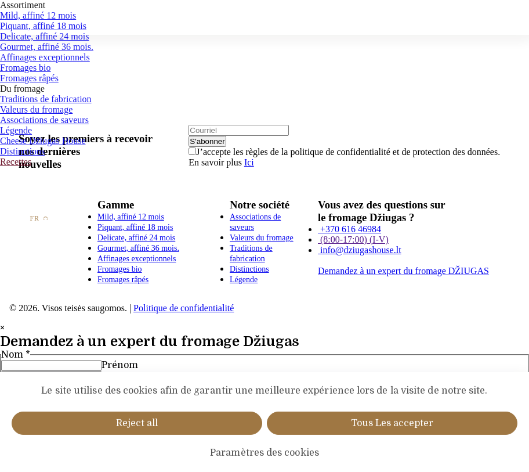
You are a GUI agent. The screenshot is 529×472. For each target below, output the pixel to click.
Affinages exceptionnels (45, 57)
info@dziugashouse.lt (359, 250)
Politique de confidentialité (183, 308)
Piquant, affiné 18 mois (43, 26)
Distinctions (22, 151)
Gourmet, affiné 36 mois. (46, 47)
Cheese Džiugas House (43, 141)
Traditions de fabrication (46, 99)
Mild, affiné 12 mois (38, 15)
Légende (16, 130)
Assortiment (22, 5)
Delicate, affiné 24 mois (44, 36)
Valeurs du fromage (36, 109)
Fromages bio (25, 68)
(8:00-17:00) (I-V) (353, 239)
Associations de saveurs (44, 120)
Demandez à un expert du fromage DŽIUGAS (403, 271)
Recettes (15, 162)
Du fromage (22, 88)
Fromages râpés (29, 78)
